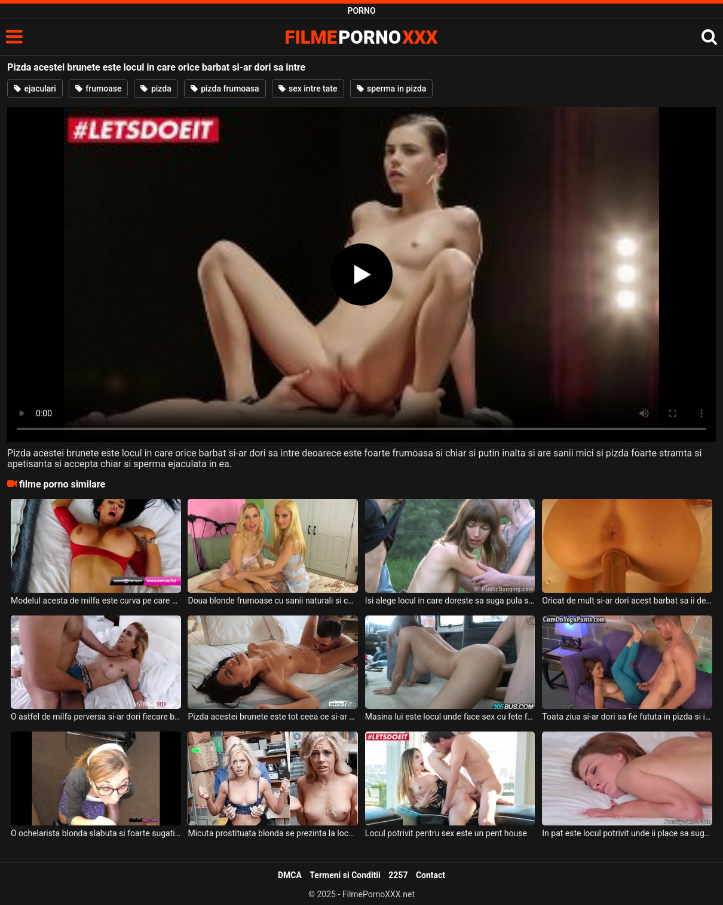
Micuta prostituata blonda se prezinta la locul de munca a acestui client (273, 833)
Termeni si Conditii (345, 875)
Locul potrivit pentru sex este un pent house (446, 833)
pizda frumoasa (225, 88)
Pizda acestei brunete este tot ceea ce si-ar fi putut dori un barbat (273, 716)
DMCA (290, 875)
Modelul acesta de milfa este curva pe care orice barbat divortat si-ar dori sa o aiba (96, 600)
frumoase (98, 88)
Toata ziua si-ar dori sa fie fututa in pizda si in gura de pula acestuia (627, 716)
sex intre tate (308, 88)
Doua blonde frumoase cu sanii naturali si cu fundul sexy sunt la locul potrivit (273, 600)
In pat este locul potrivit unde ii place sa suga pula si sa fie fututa (627, 833)
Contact (430, 875)
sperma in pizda (392, 88)
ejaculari (35, 88)
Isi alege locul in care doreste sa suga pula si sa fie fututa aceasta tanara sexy (450, 600)
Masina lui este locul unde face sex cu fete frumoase (450, 716)
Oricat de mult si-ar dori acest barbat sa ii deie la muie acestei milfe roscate (627, 600)
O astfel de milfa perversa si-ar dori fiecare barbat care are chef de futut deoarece (96, 716)
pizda (155, 88)
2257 (398, 875)
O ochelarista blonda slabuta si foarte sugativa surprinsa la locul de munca (96, 833)
